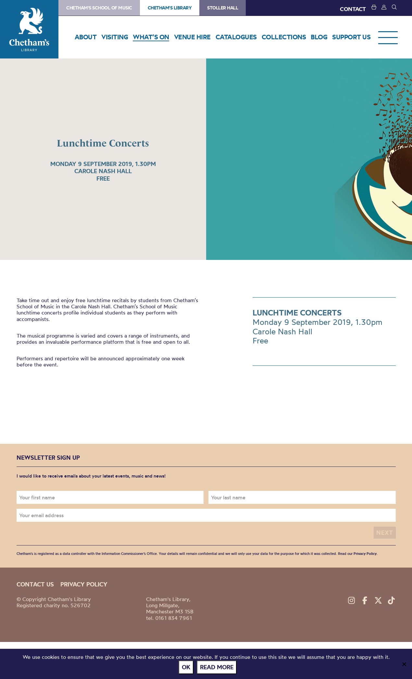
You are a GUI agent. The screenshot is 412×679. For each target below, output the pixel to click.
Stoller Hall (222, 7)
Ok (186, 667)
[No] (404, 664)
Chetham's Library (29, 29)
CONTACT (353, 9)
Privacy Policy (365, 553)
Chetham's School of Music (99, 7)
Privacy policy (83, 584)
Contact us (35, 584)
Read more (216, 667)
